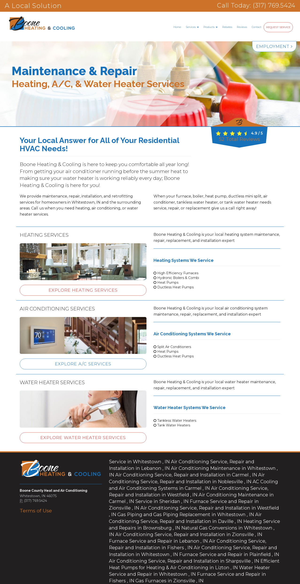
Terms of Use (32, 510)
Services (192, 27)
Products (211, 27)
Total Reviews (239, 139)
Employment (274, 46)
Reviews (242, 27)
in (131, 461)
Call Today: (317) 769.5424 (251, 6)
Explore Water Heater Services (83, 437)
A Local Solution (33, 6)
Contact (256, 27)
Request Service (278, 27)
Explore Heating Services (83, 290)
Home (177, 27)
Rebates (227, 27)
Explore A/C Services (83, 364)
